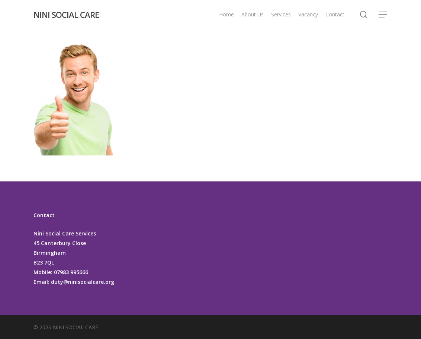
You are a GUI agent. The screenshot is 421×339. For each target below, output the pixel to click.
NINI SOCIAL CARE (66, 14)
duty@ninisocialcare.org (81, 281)
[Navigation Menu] (383, 15)
